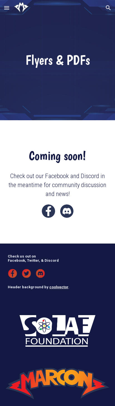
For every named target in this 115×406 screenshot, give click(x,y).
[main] (57, 60)
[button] (6, 7)
